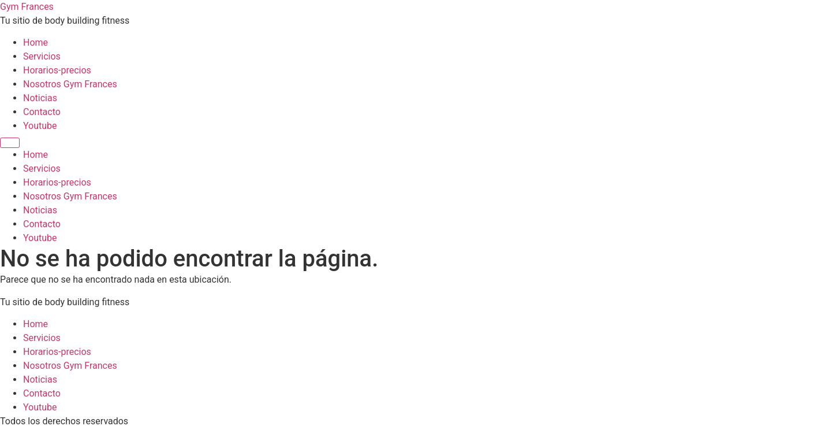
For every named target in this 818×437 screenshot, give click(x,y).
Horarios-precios (57, 70)
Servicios (42, 56)
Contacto (42, 111)
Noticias (40, 97)
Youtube (40, 125)
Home (35, 42)
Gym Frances (27, 6)
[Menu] (10, 143)
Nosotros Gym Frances (70, 84)
